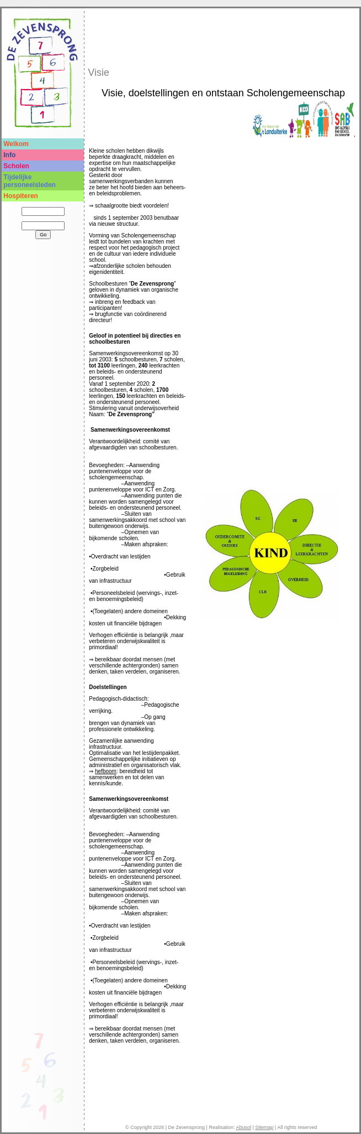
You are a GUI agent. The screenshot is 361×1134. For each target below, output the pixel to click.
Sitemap (264, 1127)
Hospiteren (20, 196)
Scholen (16, 166)
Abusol (243, 1127)
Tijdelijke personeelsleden (29, 181)
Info (9, 155)
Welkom (16, 144)
